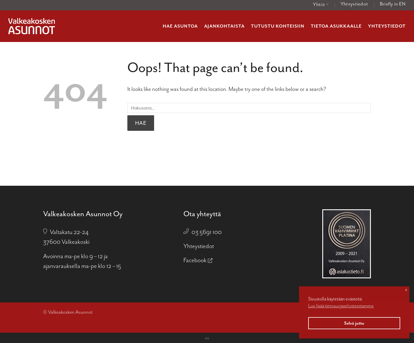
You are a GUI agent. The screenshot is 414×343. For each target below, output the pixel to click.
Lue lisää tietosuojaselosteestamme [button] (341, 306)
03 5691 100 (206, 232)
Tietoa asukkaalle (336, 26)
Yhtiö (321, 4)
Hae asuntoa (180, 26)
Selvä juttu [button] (354, 323)
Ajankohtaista (224, 26)
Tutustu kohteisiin (277, 26)
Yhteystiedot (354, 4)
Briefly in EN (393, 4)
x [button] (406, 290)
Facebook (194, 260)
